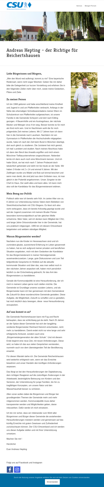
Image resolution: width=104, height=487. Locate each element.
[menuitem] (79, 6)
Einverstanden (52, 482)
